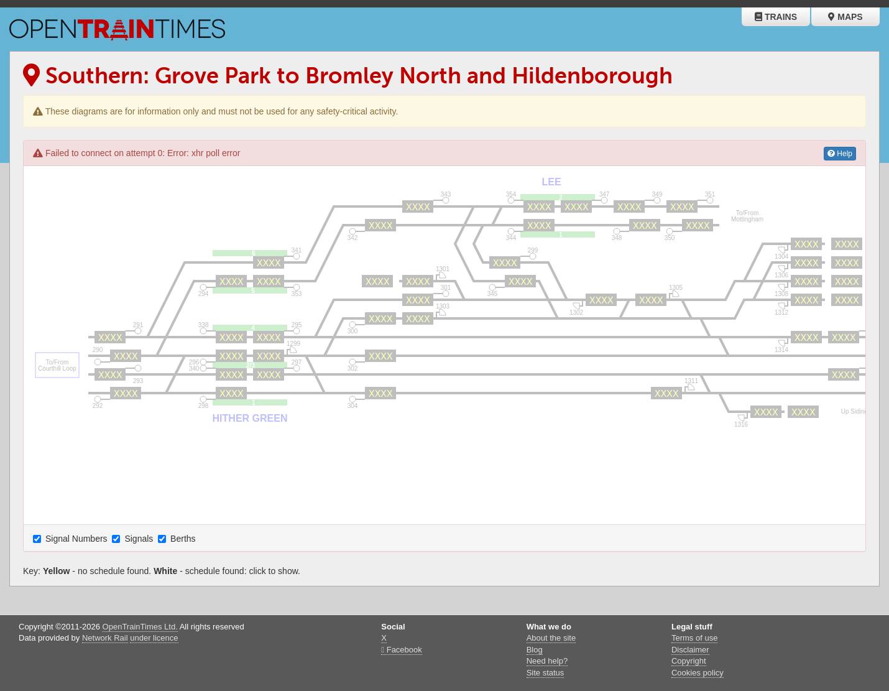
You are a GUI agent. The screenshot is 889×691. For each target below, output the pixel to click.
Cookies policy (697, 672)
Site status (545, 672)
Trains (776, 17)
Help (839, 153)
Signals (133, 539)
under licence (154, 637)
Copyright (688, 660)
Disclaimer (690, 649)
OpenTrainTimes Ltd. (140, 626)
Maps (845, 17)
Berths (178, 539)
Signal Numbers (71, 539)
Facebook (401, 649)
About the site (551, 637)
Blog (535, 649)
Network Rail (105, 637)
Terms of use (694, 637)
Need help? (547, 660)
